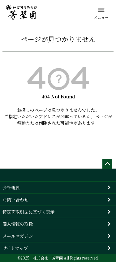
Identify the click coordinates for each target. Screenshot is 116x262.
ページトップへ (107, 164)
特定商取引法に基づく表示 (28, 212)
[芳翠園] (22, 12)
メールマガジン (17, 236)
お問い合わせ (15, 199)
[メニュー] (101, 12)
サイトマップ (15, 248)
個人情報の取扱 (17, 224)
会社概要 (11, 187)
